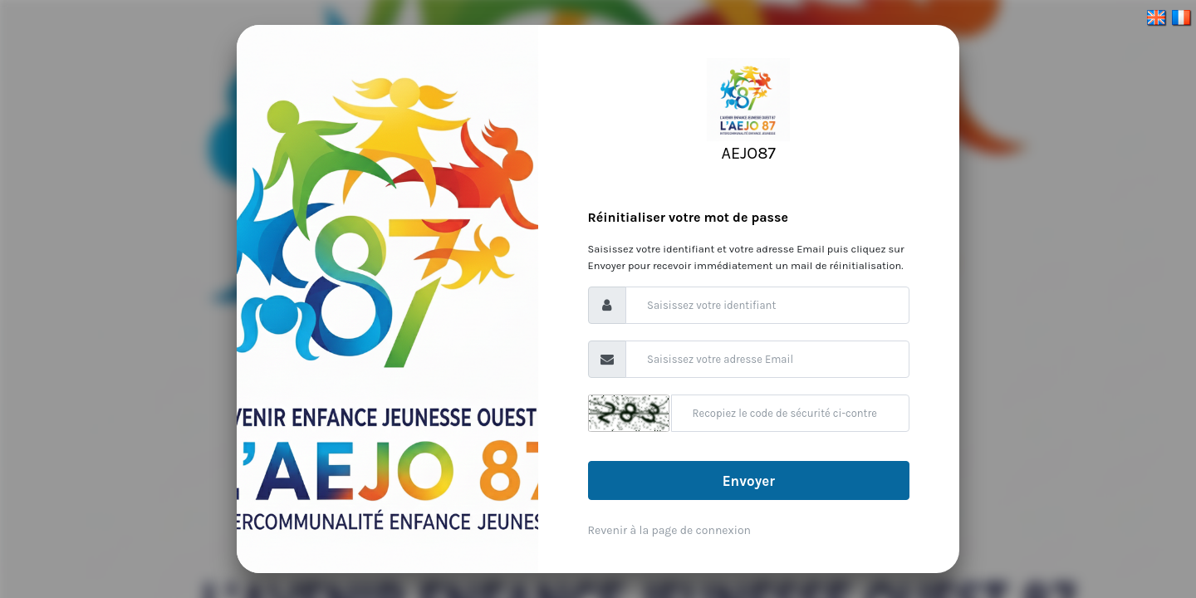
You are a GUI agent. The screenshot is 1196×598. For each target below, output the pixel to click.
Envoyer (749, 481)
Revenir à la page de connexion (670, 530)
